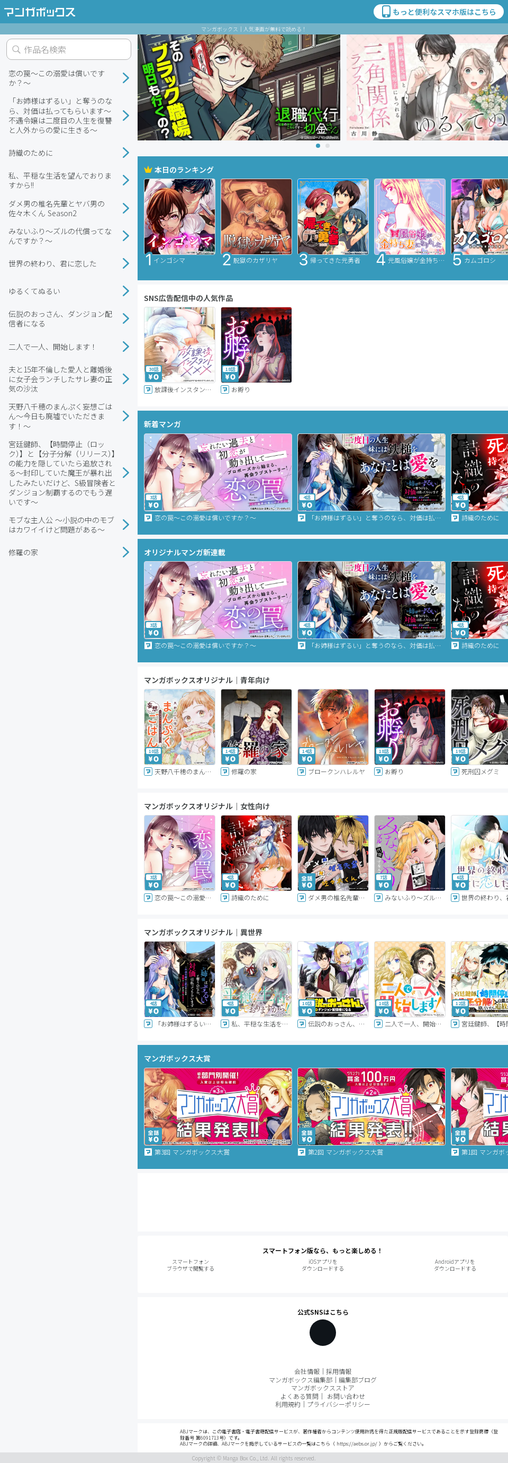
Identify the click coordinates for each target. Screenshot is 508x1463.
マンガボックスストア (323, 1387)
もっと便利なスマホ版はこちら (438, 11)
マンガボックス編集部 (300, 1379)
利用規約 (288, 1403)
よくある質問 (299, 1395)
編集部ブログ (358, 1379)
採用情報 (338, 1371)
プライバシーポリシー (338, 1403)
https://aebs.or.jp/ (357, 1443)
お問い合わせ (346, 1395)
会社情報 (307, 1371)
